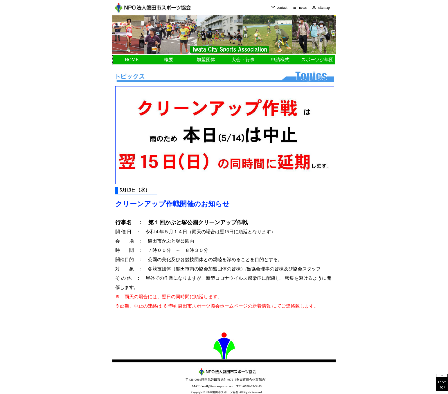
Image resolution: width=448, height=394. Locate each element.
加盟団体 (206, 59)
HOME (131, 59)
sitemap (324, 8)
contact (282, 8)
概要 (168, 59)
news (303, 8)
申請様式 (280, 59)
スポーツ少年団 (317, 59)
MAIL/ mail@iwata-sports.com (212, 386)
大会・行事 (243, 59)
